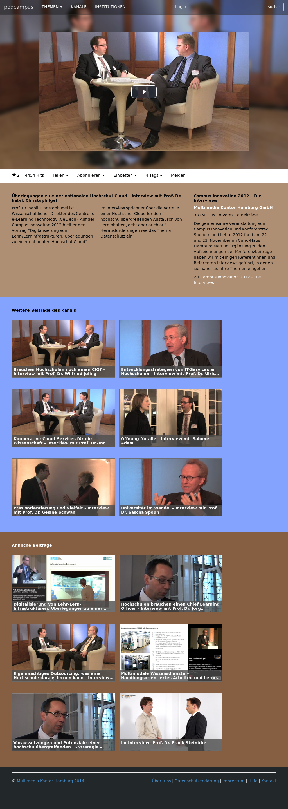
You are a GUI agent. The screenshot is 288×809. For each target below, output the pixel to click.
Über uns (161, 781)
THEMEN (52, 7)
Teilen (60, 175)
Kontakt (268, 781)
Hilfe (253, 781)
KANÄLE (79, 7)
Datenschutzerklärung (197, 781)
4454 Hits (34, 175)
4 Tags (154, 175)
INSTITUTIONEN (110, 7)
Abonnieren (91, 175)
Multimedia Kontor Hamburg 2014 (50, 781)
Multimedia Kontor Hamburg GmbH (233, 207)
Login (180, 7)
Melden (178, 175)
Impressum (233, 781)
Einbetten (125, 175)
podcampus (18, 7)
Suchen (274, 7)
